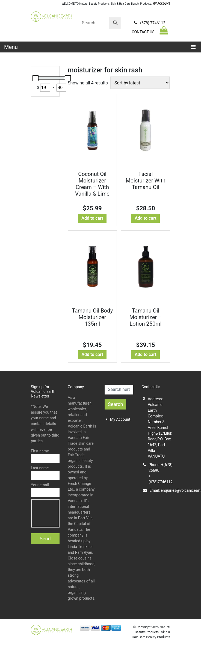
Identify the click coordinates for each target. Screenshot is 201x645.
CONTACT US (143, 32)
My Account (118, 419)
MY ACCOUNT (161, 3)
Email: (156, 490)
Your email (45, 490)
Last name (45, 473)
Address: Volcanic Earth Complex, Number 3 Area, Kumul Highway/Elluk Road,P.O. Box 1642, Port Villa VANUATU (156, 427)
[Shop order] (140, 82)
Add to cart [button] (92, 218)
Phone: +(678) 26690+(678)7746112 (156, 473)
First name (45, 456)
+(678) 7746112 (149, 23)
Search (115, 404)
